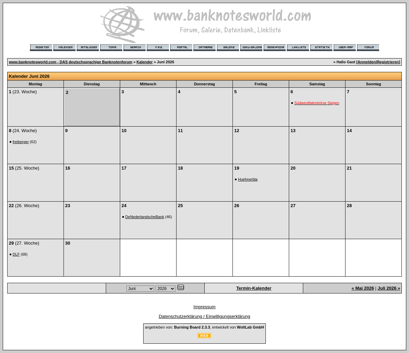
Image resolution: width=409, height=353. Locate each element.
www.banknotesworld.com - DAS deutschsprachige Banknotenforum (71, 62)
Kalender (145, 62)
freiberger (21, 142)
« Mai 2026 (363, 288)
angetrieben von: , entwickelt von (204, 327)
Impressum (204, 306)
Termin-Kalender (253, 288)
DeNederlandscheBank (144, 217)
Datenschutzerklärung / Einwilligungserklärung (204, 316)
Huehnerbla (248, 179)
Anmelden (366, 62)
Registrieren (388, 62)
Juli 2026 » (388, 288)
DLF (16, 254)
